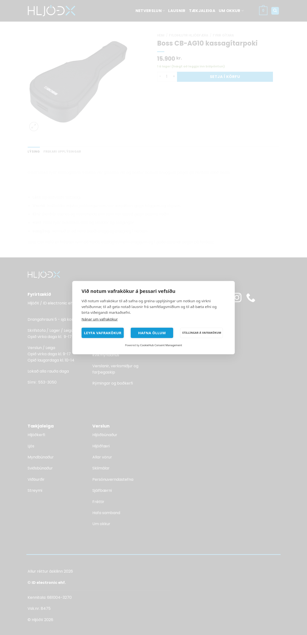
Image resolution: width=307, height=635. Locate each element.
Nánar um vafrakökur (100, 319)
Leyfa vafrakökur (102, 332)
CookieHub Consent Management (161, 345)
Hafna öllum (152, 332)
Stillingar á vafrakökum (201, 332)
